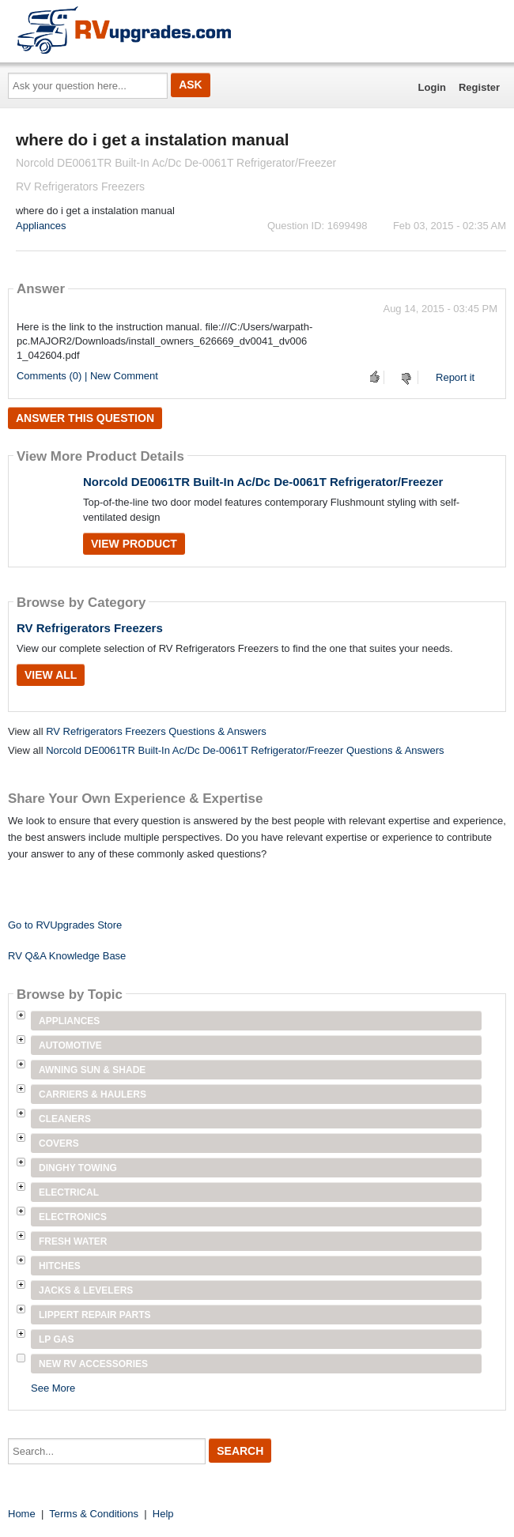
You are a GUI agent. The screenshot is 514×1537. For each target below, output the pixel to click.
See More (53, 1388)
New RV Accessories (93, 1363)
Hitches (60, 1265)
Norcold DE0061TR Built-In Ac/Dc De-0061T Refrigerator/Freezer (263, 481)
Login (432, 87)
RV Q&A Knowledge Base (67, 956)
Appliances (41, 226)
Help (163, 1514)
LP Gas (56, 1339)
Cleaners (65, 1118)
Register (479, 87)
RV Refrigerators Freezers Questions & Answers (156, 731)
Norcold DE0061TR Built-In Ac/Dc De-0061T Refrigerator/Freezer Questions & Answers (245, 750)
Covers (59, 1143)
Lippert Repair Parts (95, 1314)
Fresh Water (73, 1241)
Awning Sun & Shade (92, 1070)
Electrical (69, 1192)
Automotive (70, 1045)
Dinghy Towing (78, 1167)
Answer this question (85, 418)
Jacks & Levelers (86, 1290)
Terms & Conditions (93, 1514)
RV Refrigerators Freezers (90, 628)
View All (51, 675)
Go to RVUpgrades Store (65, 925)
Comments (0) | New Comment (87, 376)
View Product (134, 543)
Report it (455, 377)
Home (22, 1514)
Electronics (73, 1216)
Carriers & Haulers (92, 1094)
